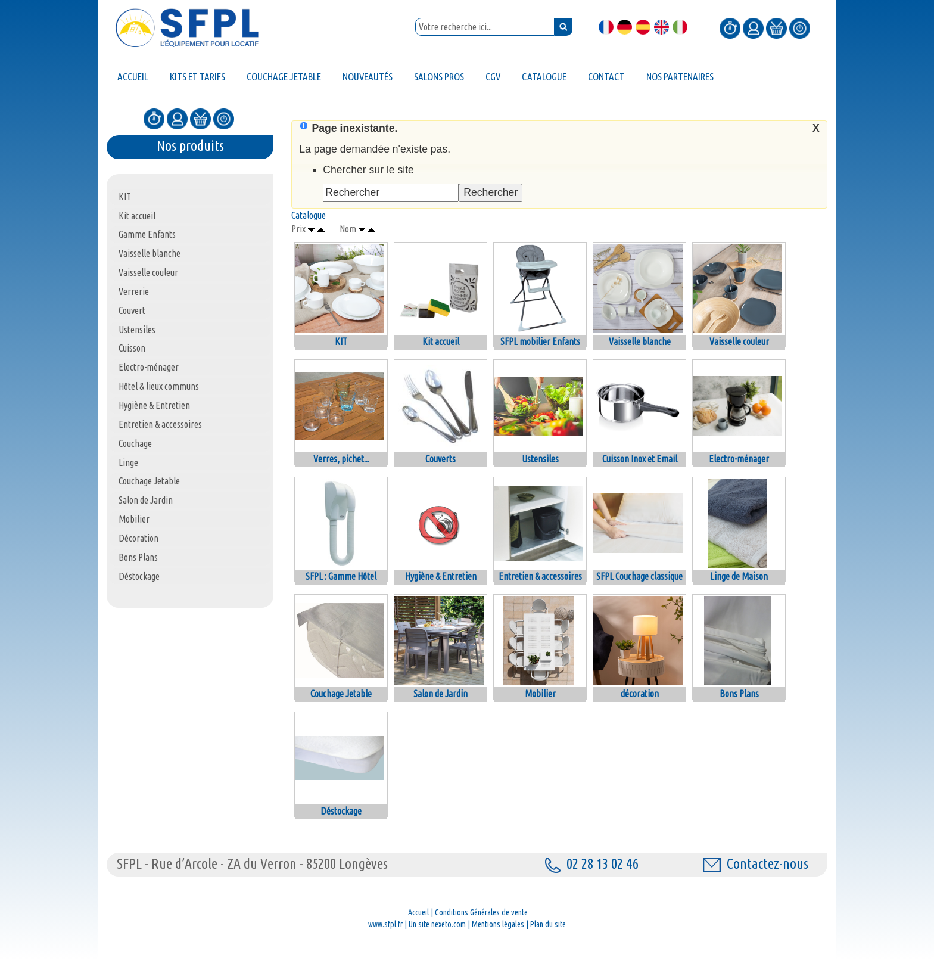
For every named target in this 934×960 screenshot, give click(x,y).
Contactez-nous (755, 864)
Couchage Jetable (341, 693)
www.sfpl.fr (385, 924)
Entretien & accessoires (540, 576)
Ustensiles (540, 458)
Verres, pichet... (341, 458)
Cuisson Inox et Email (639, 458)
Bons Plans (739, 693)
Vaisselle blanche (640, 341)
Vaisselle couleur (739, 341)
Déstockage (341, 811)
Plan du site (548, 924)
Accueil (418, 912)
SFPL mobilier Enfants (540, 341)
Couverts (440, 458)
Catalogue (308, 215)
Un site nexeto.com (437, 924)
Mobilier (540, 693)
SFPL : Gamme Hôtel (341, 576)
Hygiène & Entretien (441, 576)
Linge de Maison (739, 576)
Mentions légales (498, 924)
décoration (640, 693)
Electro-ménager (739, 458)
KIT (341, 341)
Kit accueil (440, 341)
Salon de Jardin (440, 693)
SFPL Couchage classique (639, 576)
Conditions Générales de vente (481, 912)
